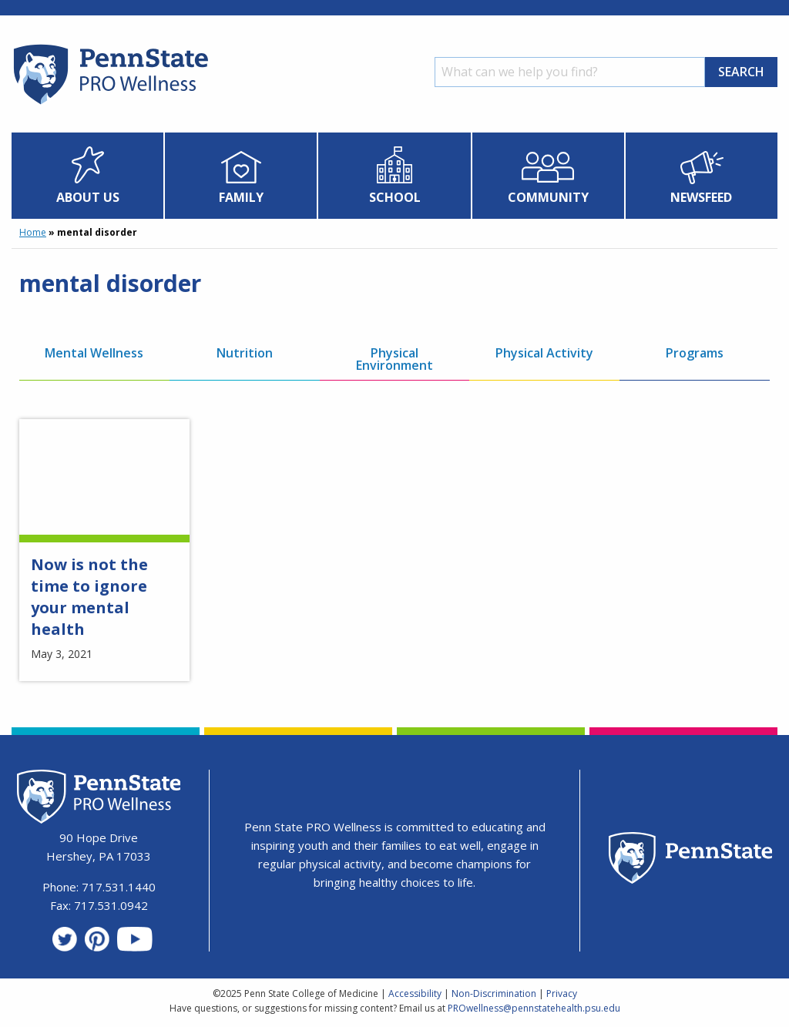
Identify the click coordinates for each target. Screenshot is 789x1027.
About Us (87, 197)
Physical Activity (544, 352)
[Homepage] (110, 104)
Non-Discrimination (494, 993)
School (395, 197)
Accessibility (415, 993)
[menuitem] (88, 176)
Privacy (561, 993)
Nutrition (245, 352)
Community (548, 197)
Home (32, 232)
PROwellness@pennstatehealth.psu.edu (534, 1008)
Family (241, 197)
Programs (695, 352)
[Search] (570, 72)
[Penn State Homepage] (691, 860)
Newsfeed (701, 197)
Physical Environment (394, 359)
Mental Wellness (94, 352)
